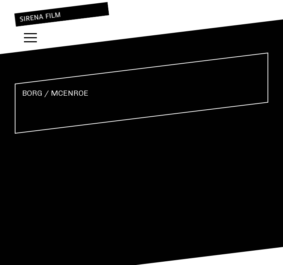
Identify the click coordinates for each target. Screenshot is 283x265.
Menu (30, 37)
